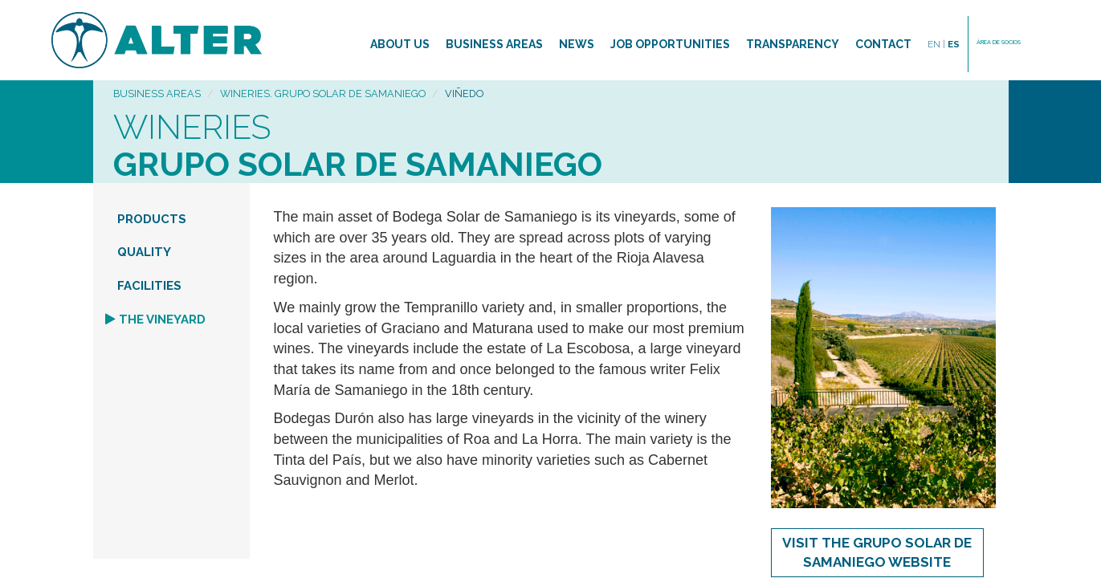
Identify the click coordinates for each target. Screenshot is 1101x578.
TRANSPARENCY (792, 44)
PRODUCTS (151, 219)
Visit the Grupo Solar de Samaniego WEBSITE (877, 552)
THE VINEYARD (162, 319)
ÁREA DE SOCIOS (999, 42)
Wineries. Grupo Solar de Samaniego (323, 94)
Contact (883, 44)
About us (400, 44)
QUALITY (144, 252)
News (576, 44)
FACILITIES (149, 286)
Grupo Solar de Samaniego (357, 164)
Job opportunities (670, 44)
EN (936, 44)
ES (954, 44)
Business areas (494, 44)
